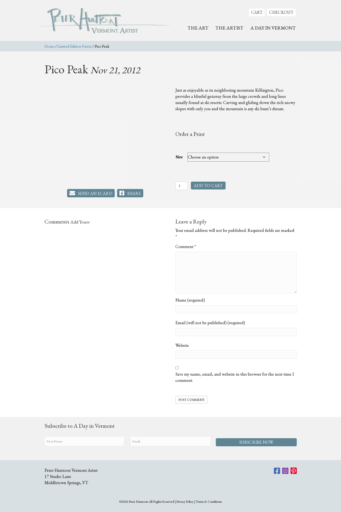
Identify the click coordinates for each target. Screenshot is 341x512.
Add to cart (208, 185)
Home (49, 46)
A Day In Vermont (273, 28)
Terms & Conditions (209, 501)
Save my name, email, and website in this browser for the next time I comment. (234, 377)
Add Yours (80, 222)
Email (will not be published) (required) (210, 322)
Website (182, 345)
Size (179, 156)
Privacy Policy (184, 501)
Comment (185, 246)
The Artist (229, 28)
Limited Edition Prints (75, 46)
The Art (198, 28)
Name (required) (190, 300)
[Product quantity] (181, 186)
